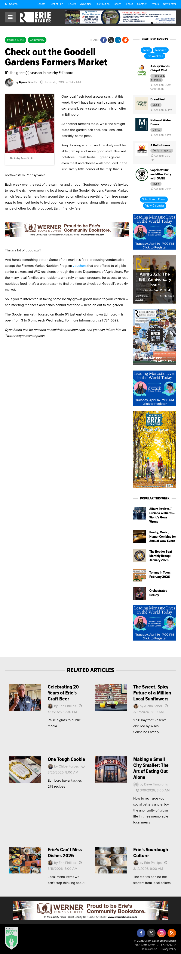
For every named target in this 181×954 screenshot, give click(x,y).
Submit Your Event (154, 199)
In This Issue (166, 296)
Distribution (103, 4)
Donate (41, 4)
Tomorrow (160, 50)
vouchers (79, 265)
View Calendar (154, 205)
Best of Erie (56, 4)
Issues (117, 4)
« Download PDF (148, 358)
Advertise (86, 4)
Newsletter (169, 4)
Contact (142, 4)
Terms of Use (149, 949)
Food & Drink (15, 39)
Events (155, 4)
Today (146, 50)
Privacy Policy (168, 949)
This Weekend (154, 56)
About (129, 4)
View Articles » (162, 361)
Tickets (71, 4)
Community (37, 39)
